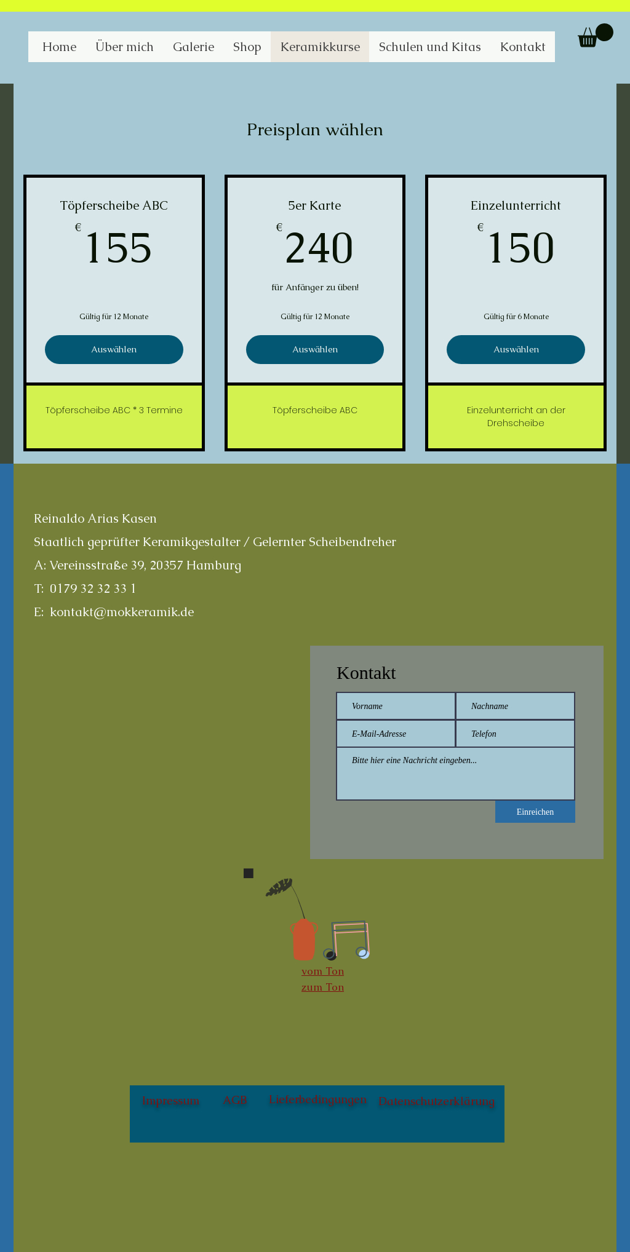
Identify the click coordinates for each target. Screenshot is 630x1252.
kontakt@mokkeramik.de (122, 612)
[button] (595, 35)
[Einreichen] (535, 812)
